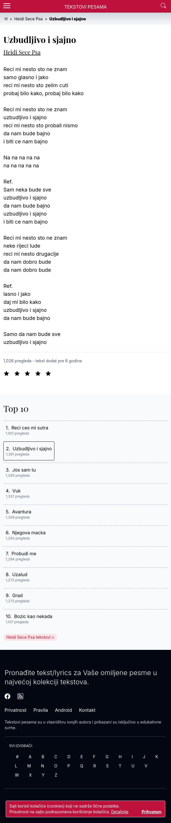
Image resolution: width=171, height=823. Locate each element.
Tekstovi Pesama (85, 7)
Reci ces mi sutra (29, 428)
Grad (17, 595)
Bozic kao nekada (33, 616)
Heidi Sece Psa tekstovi (28, 637)
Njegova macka (29, 532)
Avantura (21, 512)
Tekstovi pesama (20, 722)
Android (63, 710)
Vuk (16, 491)
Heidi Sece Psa (21, 52)
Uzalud (19, 574)
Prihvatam (151, 811)
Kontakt (87, 710)
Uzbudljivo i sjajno (32, 448)
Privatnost (15, 710)
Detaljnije (120, 811)
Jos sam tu (24, 470)
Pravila (41, 710)
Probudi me (23, 553)
